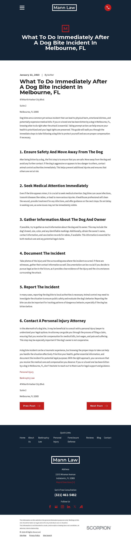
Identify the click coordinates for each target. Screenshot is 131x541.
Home (22, 437)
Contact (107, 437)
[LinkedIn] (68, 506)
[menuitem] (23, 535)
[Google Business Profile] (56, 506)
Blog (99, 437)
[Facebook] (50, 506)
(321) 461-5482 (65, 495)
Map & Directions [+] (65, 482)
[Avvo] (81, 506)
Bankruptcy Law (27, 378)
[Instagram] (62, 506)
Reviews (90, 437)
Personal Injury (27, 372)
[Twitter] (74, 506)
